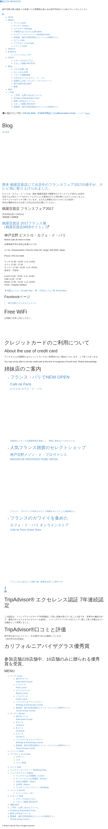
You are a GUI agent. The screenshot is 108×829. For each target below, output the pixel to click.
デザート (20, 757)
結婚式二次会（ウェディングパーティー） (33, 81)
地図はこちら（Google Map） (19, 290)
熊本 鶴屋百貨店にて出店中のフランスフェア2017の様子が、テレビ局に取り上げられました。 (52, 186)
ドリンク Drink (17, 751)
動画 (16, 86)
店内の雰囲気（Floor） (26, 781)
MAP (10, 89)
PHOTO (11, 49)
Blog (10, 66)
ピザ (18, 760)
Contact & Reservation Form (26, 98)
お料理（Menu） (23, 784)
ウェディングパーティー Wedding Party (28, 770)
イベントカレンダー (23, 55)
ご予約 (11, 92)
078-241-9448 (29, 113)
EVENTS (12, 52)
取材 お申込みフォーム (24, 101)
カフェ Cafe (15, 767)
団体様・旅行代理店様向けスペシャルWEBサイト (36, 37)
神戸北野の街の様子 (23, 83)
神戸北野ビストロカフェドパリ (22, 303)
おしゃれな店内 (21, 72)
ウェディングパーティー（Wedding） (33, 787)
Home (10, 17)
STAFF (11, 57)
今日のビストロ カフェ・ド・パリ (29, 78)
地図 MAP (14, 805)
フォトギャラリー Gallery (21, 773)
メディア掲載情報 (22, 75)
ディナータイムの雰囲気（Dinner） (32, 778)
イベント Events (17, 790)
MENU (11, 20)
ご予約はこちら (43, 290)
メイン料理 (21, 763)
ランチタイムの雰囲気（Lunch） (31, 776)
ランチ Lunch (16, 676)
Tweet (87, 113)
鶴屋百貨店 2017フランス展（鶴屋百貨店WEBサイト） (26, 225)
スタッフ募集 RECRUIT (24, 63)
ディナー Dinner (17, 713)
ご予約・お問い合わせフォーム (28, 95)
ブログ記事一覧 (21, 69)
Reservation (60, 290)
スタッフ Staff (16, 796)
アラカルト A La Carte (20, 754)
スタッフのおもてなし (24, 60)
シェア (80, 113)
